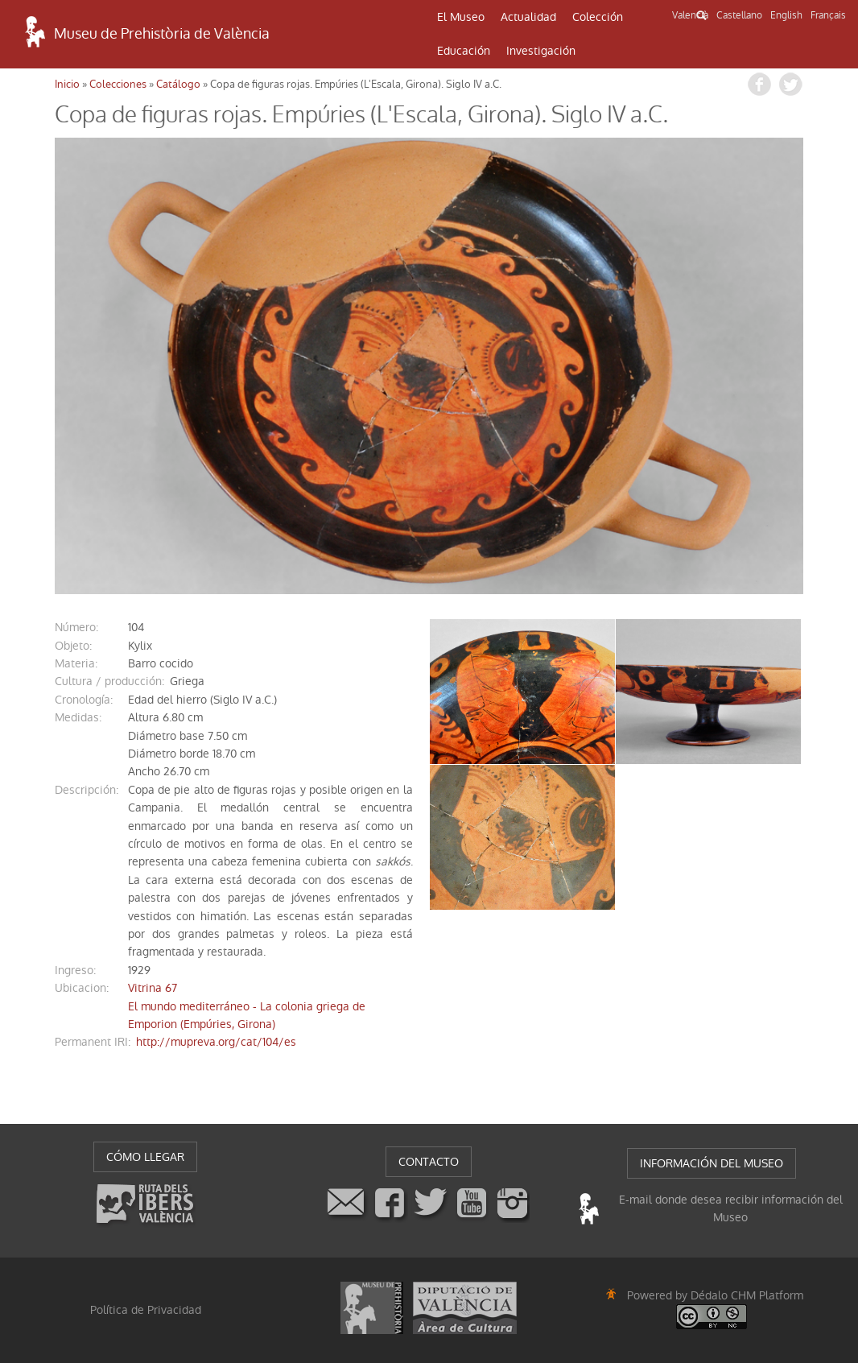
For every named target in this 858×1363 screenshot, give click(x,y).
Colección (597, 17)
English (786, 15)
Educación (463, 51)
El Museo (461, 17)
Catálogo (178, 84)
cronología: (84, 700)
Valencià (690, 15)
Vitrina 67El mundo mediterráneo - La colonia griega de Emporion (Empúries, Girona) (246, 1006)
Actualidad (528, 17)
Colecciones (117, 84)
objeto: (73, 646)
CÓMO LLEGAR (145, 1157)
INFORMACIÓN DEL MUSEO (711, 1163)
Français (828, 15)
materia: (76, 663)
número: (76, 627)
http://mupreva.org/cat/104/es (216, 1042)
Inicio (67, 84)
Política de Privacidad (145, 1310)
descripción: (86, 790)
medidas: (78, 717)
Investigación (540, 51)
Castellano (739, 15)
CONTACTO (428, 1162)
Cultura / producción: (109, 681)
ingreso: (75, 970)
